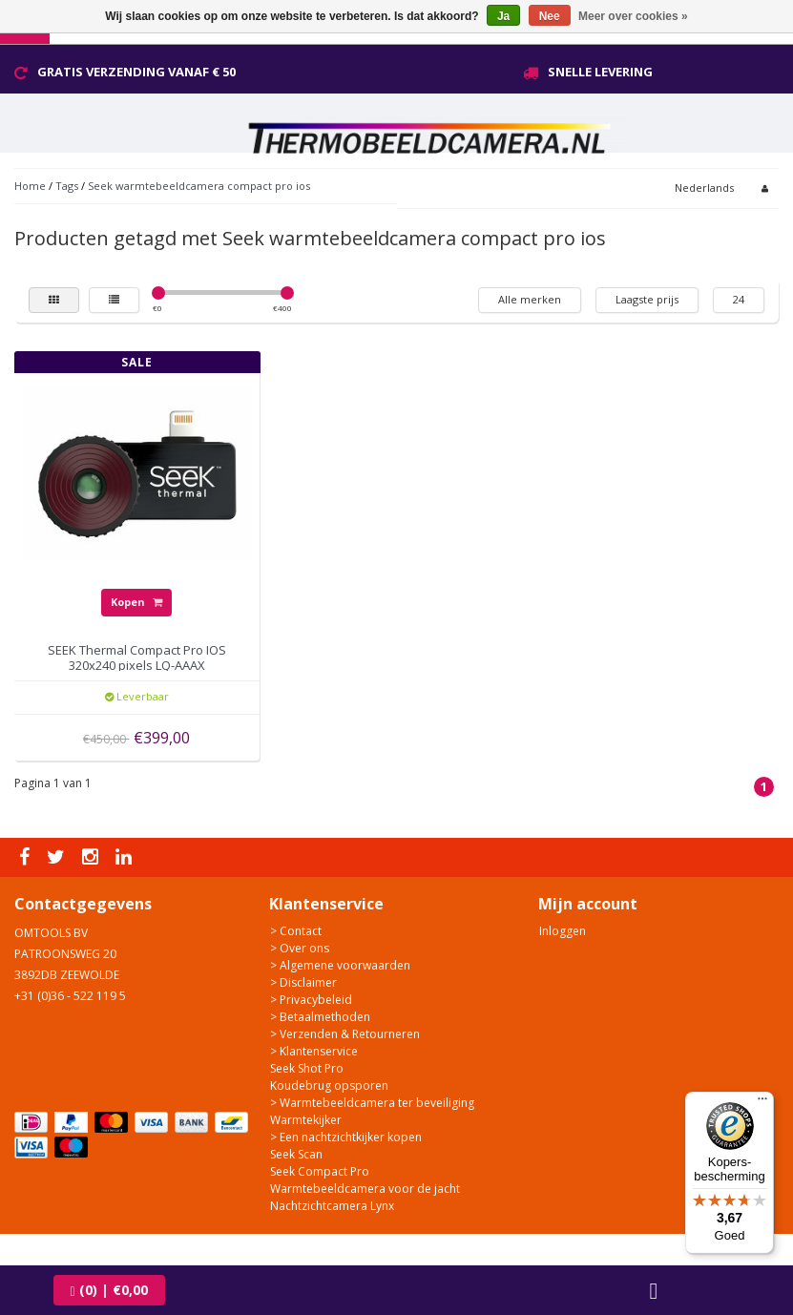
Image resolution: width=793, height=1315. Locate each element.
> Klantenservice (314, 1051)
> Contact (296, 931)
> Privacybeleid (311, 999)
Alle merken (529, 299)
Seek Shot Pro (307, 1068)
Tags (66, 185)
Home (30, 185)
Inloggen (562, 931)
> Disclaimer (303, 982)
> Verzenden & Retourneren (345, 1034)
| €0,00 (109, 1290)
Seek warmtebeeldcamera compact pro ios (199, 185)
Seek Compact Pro (319, 1171)
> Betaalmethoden (320, 1017)
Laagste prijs (647, 299)
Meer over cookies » (633, 16)
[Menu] (762, 1103)
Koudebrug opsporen (329, 1085)
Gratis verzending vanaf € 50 (136, 71)
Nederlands (704, 187)
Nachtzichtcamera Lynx (332, 1206)
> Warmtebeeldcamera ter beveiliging (372, 1103)
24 (738, 299)
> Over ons (299, 948)
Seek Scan (296, 1154)
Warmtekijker (306, 1120)
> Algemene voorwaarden (340, 965)
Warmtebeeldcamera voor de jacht (365, 1188)
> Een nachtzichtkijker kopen (346, 1137)
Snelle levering (600, 71)
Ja (503, 16)
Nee (549, 16)
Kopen (136, 602)
